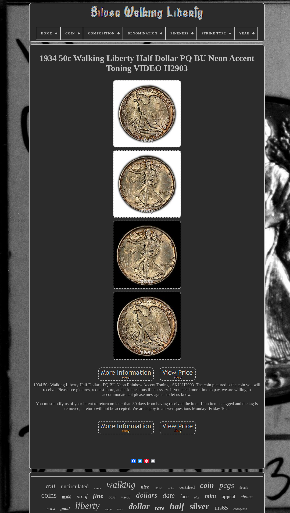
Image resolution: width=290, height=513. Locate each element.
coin (207, 485)
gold (112, 497)
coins (48, 495)
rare (159, 508)
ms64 (51, 509)
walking (120, 485)
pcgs (226, 485)
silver (199, 506)
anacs (97, 488)
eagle (108, 509)
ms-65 (126, 497)
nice (145, 487)
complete (240, 509)
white (171, 488)
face (184, 496)
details (243, 488)
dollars (146, 495)
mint (210, 496)
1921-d (158, 488)
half (177, 506)
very (120, 509)
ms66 (66, 497)
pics (197, 497)
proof (82, 496)
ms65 (221, 507)
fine (98, 495)
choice (246, 496)
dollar (138, 506)
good (65, 508)
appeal (228, 496)
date (169, 495)
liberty (87, 506)
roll (50, 486)
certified (187, 487)
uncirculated (75, 486)
